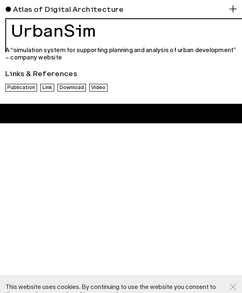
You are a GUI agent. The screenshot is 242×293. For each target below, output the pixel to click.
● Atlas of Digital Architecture (64, 9)
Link (47, 87)
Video (98, 87)
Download (71, 87)
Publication (21, 87)
